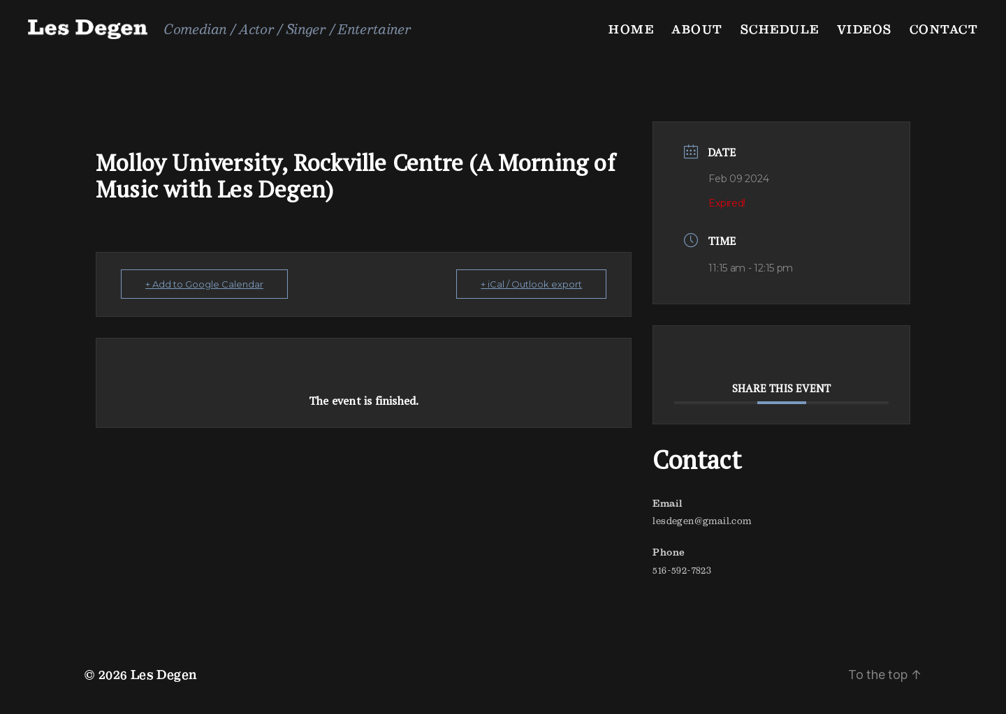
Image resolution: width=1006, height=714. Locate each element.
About (697, 29)
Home (631, 29)
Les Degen (164, 674)
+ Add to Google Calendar (204, 284)
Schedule (780, 29)
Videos (864, 29)
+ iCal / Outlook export (531, 284)
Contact (944, 29)
